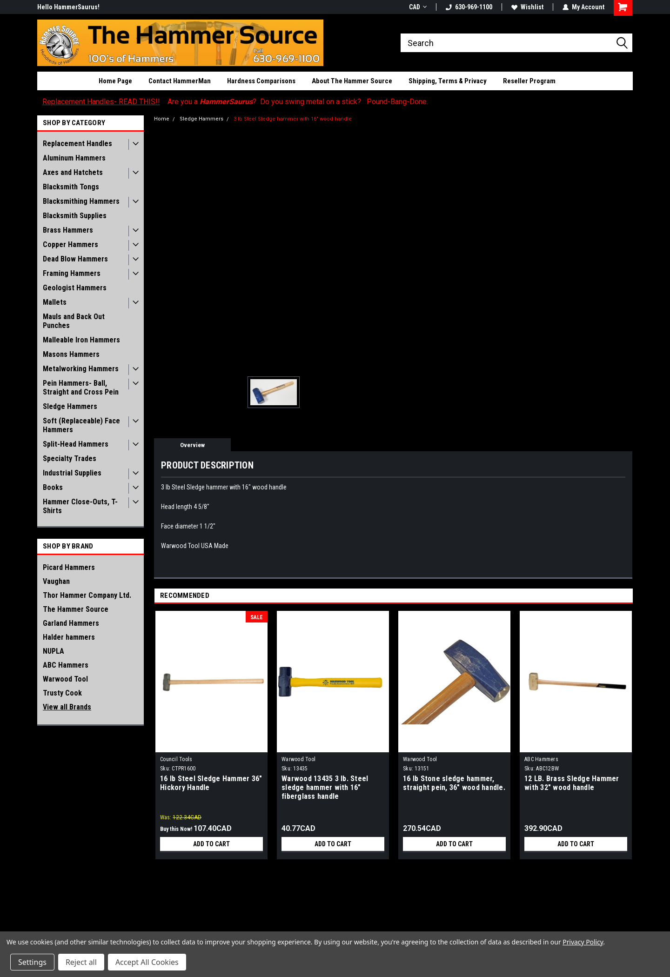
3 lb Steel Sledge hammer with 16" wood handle (293, 119)
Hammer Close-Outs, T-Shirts (80, 506)
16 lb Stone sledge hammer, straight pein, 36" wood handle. (454, 783)
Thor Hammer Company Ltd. (87, 595)
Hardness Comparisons (261, 81)
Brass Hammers (68, 230)
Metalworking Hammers (81, 368)
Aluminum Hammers (74, 158)
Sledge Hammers (70, 406)
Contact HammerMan (179, 81)
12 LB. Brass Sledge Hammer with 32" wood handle (571, 783)
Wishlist (527, 7)
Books (53, 487)
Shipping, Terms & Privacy (448, 81)
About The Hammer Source (352, 81)
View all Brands (67, 707)
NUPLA (53, 651)
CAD (418, 7)
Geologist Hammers (75, 287)
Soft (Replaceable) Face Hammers (81, 425)
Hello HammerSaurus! (68, 7)
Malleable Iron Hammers (81, 339)
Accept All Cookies (147, 962)
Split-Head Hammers (75, 444)
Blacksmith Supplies (75, 215)
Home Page (115, 81)
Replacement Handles (77, 143)
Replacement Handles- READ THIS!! (101, 101)
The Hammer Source (75, 609)
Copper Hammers (70, 244)
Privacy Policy (583, 941)
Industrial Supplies (72, 472)
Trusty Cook (62, 693)
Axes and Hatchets (73, 172)
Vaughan (56, 581)
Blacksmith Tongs (71, 186)
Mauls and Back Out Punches (74, 321)
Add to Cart (211, 844)
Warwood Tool (65, 679)
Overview (192, 445)
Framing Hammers (71, 273)
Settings (32, 962)
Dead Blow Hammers (75, 258)
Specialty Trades (69, 458)
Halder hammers (69, 637)
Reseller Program (529, 81)
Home (161, 119)
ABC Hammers (65, 665)
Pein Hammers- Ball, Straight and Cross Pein (81, 387)
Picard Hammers (69, 567)
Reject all (81, 962)
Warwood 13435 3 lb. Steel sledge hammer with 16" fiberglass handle (324, 787)
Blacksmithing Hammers (81, 201)
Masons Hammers (71, 354)
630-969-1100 (469, 7)
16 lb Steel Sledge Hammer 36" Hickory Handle (211, 783)
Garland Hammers (71, 623)
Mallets (55, 302)
